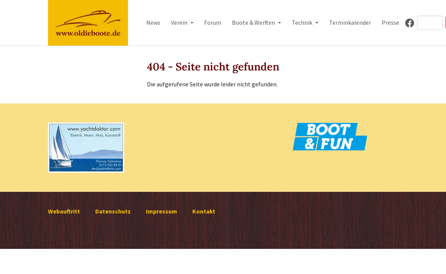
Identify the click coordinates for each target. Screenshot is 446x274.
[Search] (430, 23)
